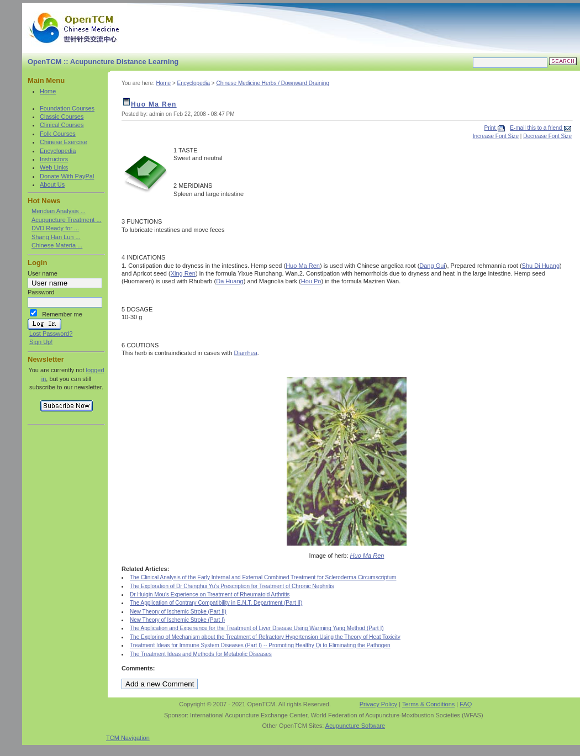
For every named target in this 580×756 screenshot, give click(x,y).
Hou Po (311, 281)
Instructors (54, 159)
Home (48, 91)
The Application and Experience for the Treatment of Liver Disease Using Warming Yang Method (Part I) (257, 628)
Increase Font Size (496, 136)
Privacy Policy (378, 704)
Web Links (54, 167)
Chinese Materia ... (56, 245)
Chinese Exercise (63, 142)
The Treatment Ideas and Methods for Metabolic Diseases (201, 654)
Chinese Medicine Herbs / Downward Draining (272, 83)
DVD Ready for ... (55, 228)
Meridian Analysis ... (58, 211)
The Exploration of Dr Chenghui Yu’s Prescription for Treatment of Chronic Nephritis (232, 586)
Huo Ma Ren (154, 104)
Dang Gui (432, 265)
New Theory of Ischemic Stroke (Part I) (177, 620)
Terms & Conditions (428, 704)
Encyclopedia (58, 150)
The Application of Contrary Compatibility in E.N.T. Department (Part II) (216, 603)
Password (41, 292)
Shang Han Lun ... (56, 237)
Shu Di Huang (541, 265)
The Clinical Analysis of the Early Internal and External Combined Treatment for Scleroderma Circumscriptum (263, 577)
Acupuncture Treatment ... (66, 219)
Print (490, 128)
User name (42, 273)
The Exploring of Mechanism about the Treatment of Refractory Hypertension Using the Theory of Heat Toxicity (265, 637)
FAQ (466, 704)
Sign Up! (40, 342)
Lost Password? (50, 333)
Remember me (62, 314)
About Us (52, 184)
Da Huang (230, 281)
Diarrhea (245, 353)
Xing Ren (183, 273)
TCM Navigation (128, 737)
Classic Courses (61, 116)
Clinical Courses (61, 124)
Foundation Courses (67, 108)
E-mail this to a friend (536, 128)
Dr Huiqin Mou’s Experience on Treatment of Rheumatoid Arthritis (209, 594)
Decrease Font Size (547, 136)
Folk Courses (58, 133)
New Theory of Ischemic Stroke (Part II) (178, 612)
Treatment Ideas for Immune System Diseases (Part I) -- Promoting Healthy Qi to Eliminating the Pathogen (260, 645)
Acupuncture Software (355, 725)
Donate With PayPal (67, 176)
